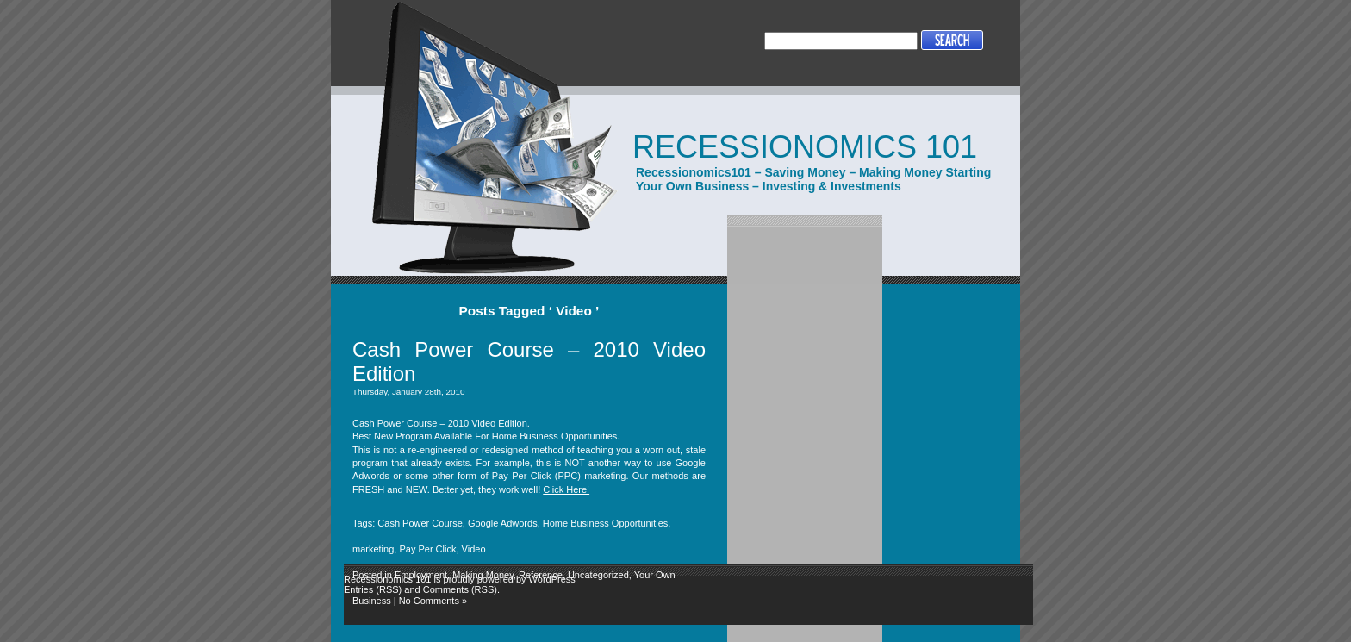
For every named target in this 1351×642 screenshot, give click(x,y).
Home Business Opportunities (606, 523)
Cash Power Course (419, 523)
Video (474, 549)
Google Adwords (503, 523)
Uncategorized (598, 575)
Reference (541, 575)
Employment (421, 575)
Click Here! (566, 489)
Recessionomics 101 (804, 147)
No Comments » (433, 600)
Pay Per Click (427, 549)
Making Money (483, 575)
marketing (373, 549)
